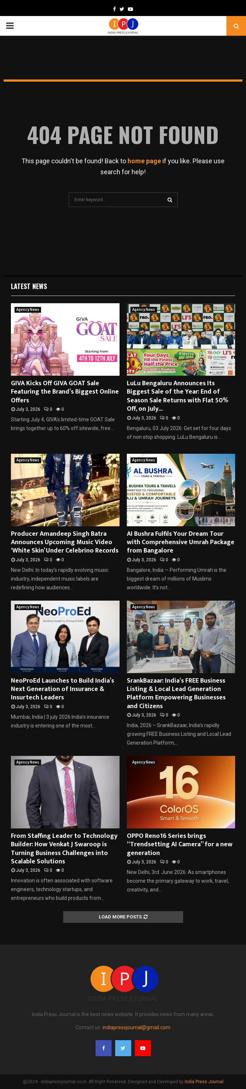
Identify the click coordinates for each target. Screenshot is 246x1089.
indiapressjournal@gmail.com (136, 1027)
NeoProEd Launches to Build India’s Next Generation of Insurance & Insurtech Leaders (62, 689)
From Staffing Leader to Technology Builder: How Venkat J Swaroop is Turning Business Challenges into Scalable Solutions (64, 849)
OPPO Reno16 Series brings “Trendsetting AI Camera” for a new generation (180, 845)
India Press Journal (204, 1081)
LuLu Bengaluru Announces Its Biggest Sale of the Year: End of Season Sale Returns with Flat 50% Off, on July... (177, 396)
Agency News (27, 310)
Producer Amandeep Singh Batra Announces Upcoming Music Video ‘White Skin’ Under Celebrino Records (64, 542)
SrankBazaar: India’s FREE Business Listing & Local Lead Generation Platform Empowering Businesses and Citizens (176, 693)
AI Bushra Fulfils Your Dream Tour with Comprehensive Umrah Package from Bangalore (180, 542)
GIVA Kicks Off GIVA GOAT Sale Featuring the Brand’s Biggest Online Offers (65, 392)
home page (144, 161)
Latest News (29, 286)
